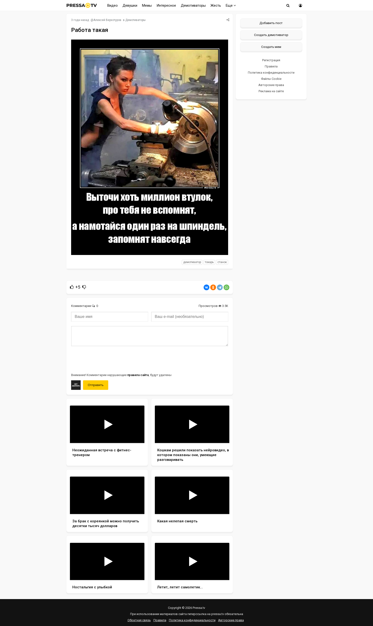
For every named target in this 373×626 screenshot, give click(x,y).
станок (222, 262)
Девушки (130, 5)
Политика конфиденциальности (271, 72)
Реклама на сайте (271, 91)
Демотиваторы (193, 5)
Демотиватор (192, 262)
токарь (209, 262)
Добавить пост (271, 23)
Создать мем (271, 47)
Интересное (166, 5)
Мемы (147, 5)
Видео (112, 5)
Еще (231, 5)
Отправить (95, 385)
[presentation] (107, 359)
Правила (271, 66)
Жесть (216, 5)
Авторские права (271, 85)
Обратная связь (139, 620)
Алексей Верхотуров (107, 20)
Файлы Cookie (271, 79)
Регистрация (271, 60)
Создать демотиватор (271, 35)
